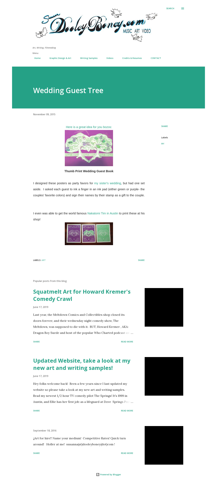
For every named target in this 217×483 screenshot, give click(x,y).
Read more (127, 341)
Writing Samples (87, 58)
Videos (108, 58)
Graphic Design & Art (58, 58)
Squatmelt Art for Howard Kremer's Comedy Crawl (82, 295)
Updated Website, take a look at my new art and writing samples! (81, 364)
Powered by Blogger (108, 474)
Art (162, 143)
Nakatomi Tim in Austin (102, 213)
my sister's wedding (107, 183)
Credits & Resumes (130, 58)
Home (36, 58)
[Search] (170, 8)
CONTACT (154, 58)
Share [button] (164, 126)
